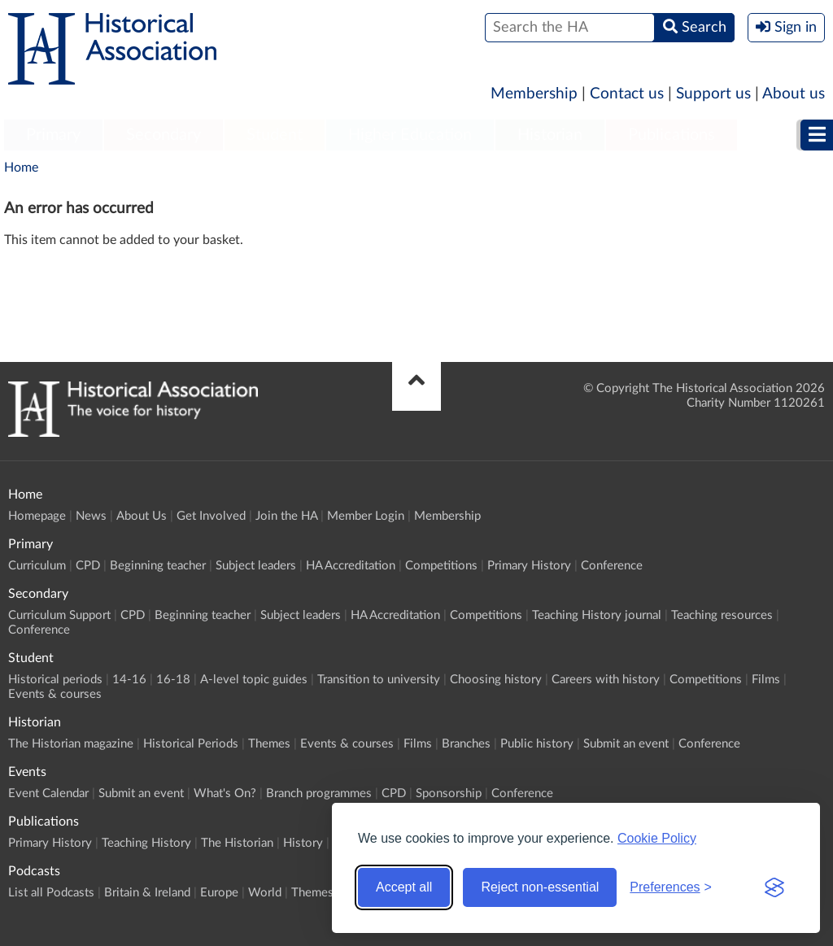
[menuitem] (53, 136)
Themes (269, 744)
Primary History (529, 566)
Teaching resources (722, 615)
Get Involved (211, 516)
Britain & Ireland (147, 893)
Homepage (37, 516)
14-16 (129, 680)
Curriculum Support (59, 615)
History (303, 843)
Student (274, 135)
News (91, 516)
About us (793, 94)
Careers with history (606, 680)
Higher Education (410, 135)
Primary (53, 135)
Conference (612, 566)
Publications (671, 135)
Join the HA (286, 516)
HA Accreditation (350, 566)
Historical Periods (190, 744)
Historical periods (55, 680)
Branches (466, 744)
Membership (534, 94)
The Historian (237, 843)
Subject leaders (256, 566)
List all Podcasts (51, 893)
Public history (537, 744)
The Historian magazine (70, 744)
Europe (219, 893)
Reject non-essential (540, 887)
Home (21, 167)
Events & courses (55, 694)
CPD (88, 566)
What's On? (225, 793)
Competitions (441, 566)
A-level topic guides (253, 680)
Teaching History (146, 843)
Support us (713, 94)
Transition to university (378, 680)
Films (766, 680)
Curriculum (37, 566)
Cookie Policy (656, 838)
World (264, 893)
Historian (549, 135)
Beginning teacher (158, 566)
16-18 (173, 680)
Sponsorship (449, 793)
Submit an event (626, 744)
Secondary (163, 135)
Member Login (365, 516)
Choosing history (496, 680)
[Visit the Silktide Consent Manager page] (774, 887)
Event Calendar (48, 793)
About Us (141, 516)
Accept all (404, 887)
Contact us (627, 94)
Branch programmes (319, 793)
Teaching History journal (596, 615)
